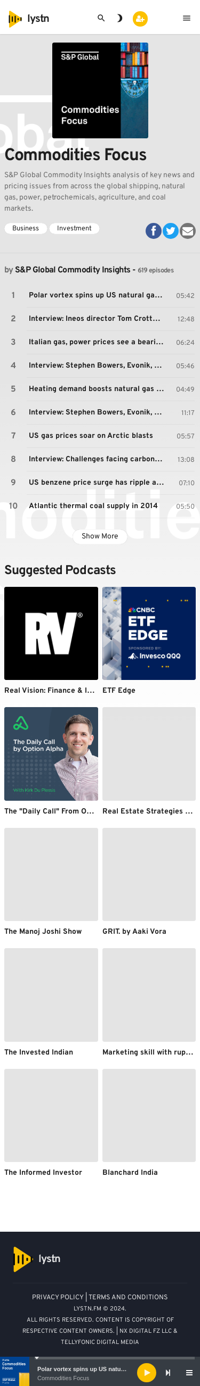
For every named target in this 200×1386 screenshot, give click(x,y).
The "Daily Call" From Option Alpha (65, 811)
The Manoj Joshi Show (43, 931)
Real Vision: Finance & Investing (60, 690)
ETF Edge (118, 690)
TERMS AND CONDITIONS (128, 1297)
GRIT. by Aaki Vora (134, 931)
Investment (74, 229)
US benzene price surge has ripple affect (98, 482)
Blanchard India (130, 1172)
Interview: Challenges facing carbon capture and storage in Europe (98, 459)
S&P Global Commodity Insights (72, 270)
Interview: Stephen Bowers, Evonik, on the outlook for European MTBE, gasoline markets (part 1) (98, 365)
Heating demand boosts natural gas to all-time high (98, 389)
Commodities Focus (63, 1378)
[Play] (146, 1372)
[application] (100, 1372)
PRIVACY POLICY (58, 1297)
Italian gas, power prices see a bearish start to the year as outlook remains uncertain (98, 342)
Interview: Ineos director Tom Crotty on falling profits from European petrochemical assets (98, 318)
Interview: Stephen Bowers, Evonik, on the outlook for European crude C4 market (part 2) (98, 412)
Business (25, 229)
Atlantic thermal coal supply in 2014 (93, 506)
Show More (100, 536)
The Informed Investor (43, 1172)
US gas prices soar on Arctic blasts (91, 436)
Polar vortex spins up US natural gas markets (100, 1369)
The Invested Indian (38, 1052)
